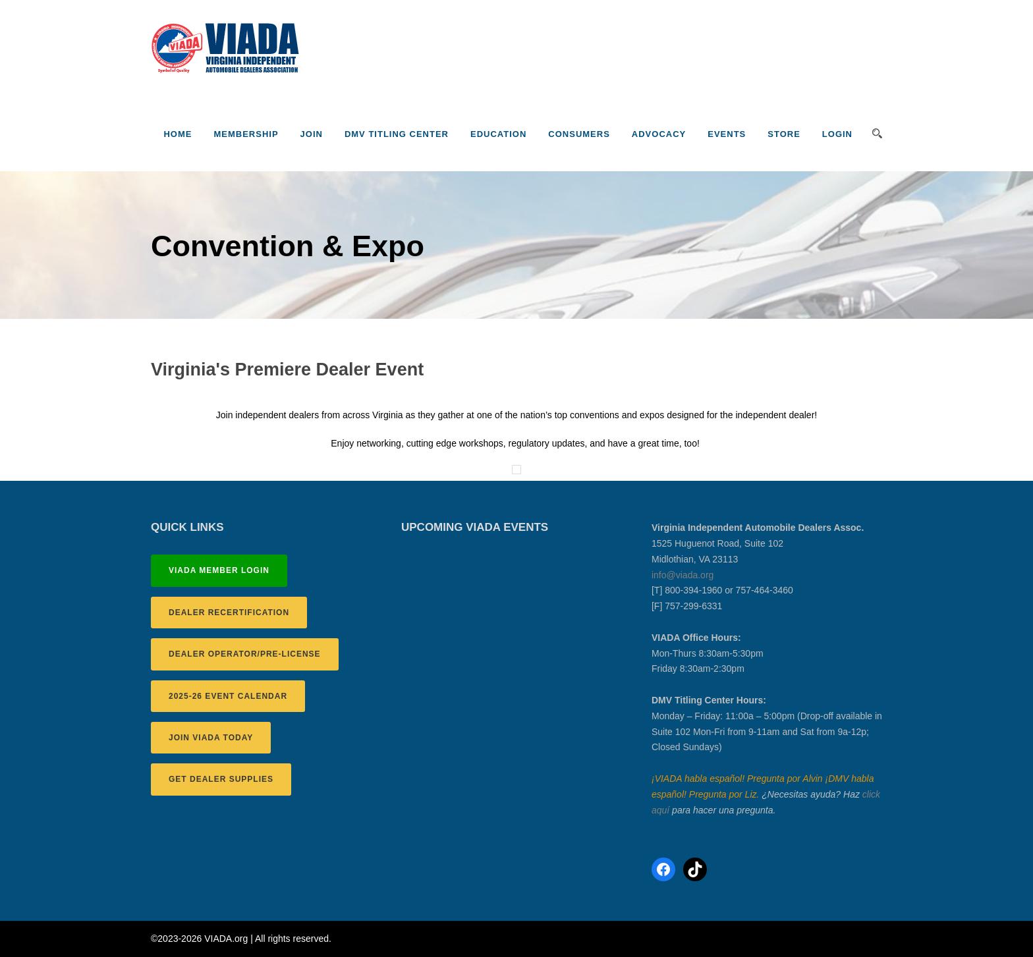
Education (498, 134)
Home (177, 134)
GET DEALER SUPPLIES (221, 779)
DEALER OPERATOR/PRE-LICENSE (245, 654)
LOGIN (837, 134)
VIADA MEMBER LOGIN (219, 570)
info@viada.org (682, 575)
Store (784, 134)
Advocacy (659, 134)
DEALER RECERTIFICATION (229, 612)
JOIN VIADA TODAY (211, 737)
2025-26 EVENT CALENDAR (228, 696)
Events (727, 134)
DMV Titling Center (397, 134)
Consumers (579, 134)
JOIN (311, 134)
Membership (245, 134)
